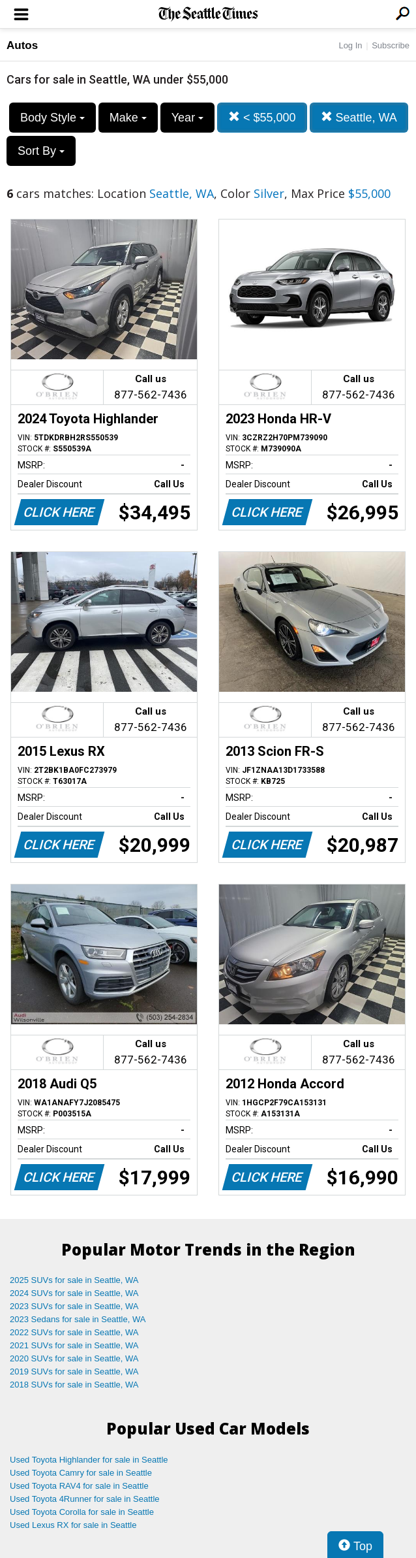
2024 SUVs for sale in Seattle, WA (74, 1293)
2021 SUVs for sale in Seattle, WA (74, 1345)
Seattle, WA (359, 117)
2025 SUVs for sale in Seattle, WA (74, 1280)
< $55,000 (262, 117)
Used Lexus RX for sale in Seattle (73, 1525)
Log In (350, 45)
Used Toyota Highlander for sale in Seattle (89, 1460)
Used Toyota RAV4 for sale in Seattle (79, 1486)
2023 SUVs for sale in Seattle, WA (74, 1306)
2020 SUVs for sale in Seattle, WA (74, 1358)
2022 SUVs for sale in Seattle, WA (74, 1332)
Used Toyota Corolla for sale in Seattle (82, 1512)
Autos (22, 45)
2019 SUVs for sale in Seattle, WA (74, 1371)
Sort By (41, 150)
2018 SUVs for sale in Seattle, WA (74, 1384)
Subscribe (390, 45)
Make (128, 117)
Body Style (52, 117)
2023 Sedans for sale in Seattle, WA (77, 1319)
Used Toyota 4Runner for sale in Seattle (85, 1499)
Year (187, 117)
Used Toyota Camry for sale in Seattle (81, 1473)
